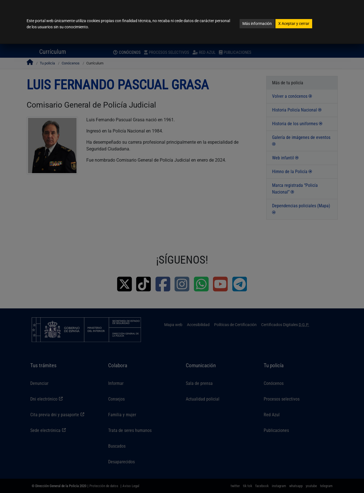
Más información (257, 23)
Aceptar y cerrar (293, 23)
